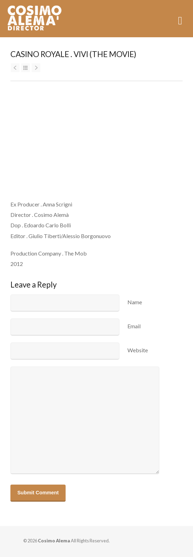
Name (134, 302)
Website (137, 350)
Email (134, 326)
